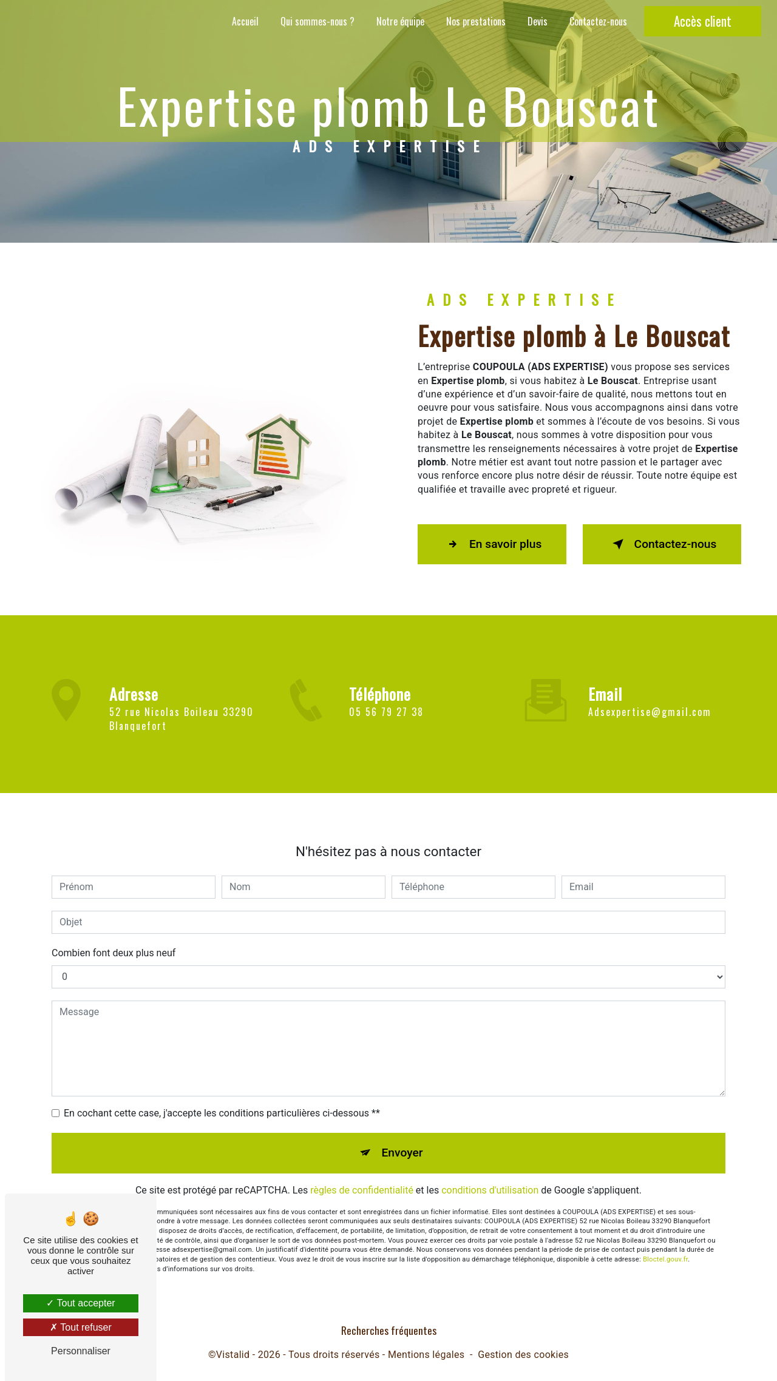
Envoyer (402, 1139)
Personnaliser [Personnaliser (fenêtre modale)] (80, 1351)
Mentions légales (426, 1354)
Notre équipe (400, 21)
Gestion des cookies (523, 1354)
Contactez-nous (598, 21)
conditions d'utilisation (489, 1175)
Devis (538, 21)
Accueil (245, 21)
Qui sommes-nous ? (317, 21)
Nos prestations (476, 21)
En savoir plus (492, 544)
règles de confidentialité (361, 1175)
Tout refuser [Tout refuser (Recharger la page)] (81, 1327)
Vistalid (233, 1354)
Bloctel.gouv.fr (665, 1245)
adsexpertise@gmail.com (649, 697)
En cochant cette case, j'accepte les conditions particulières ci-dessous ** (222, 1099)
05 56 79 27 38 (386, 725)
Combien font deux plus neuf (113, 939)
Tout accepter (80, 1303)
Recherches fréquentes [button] (388, 1330)
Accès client (702, 21)
